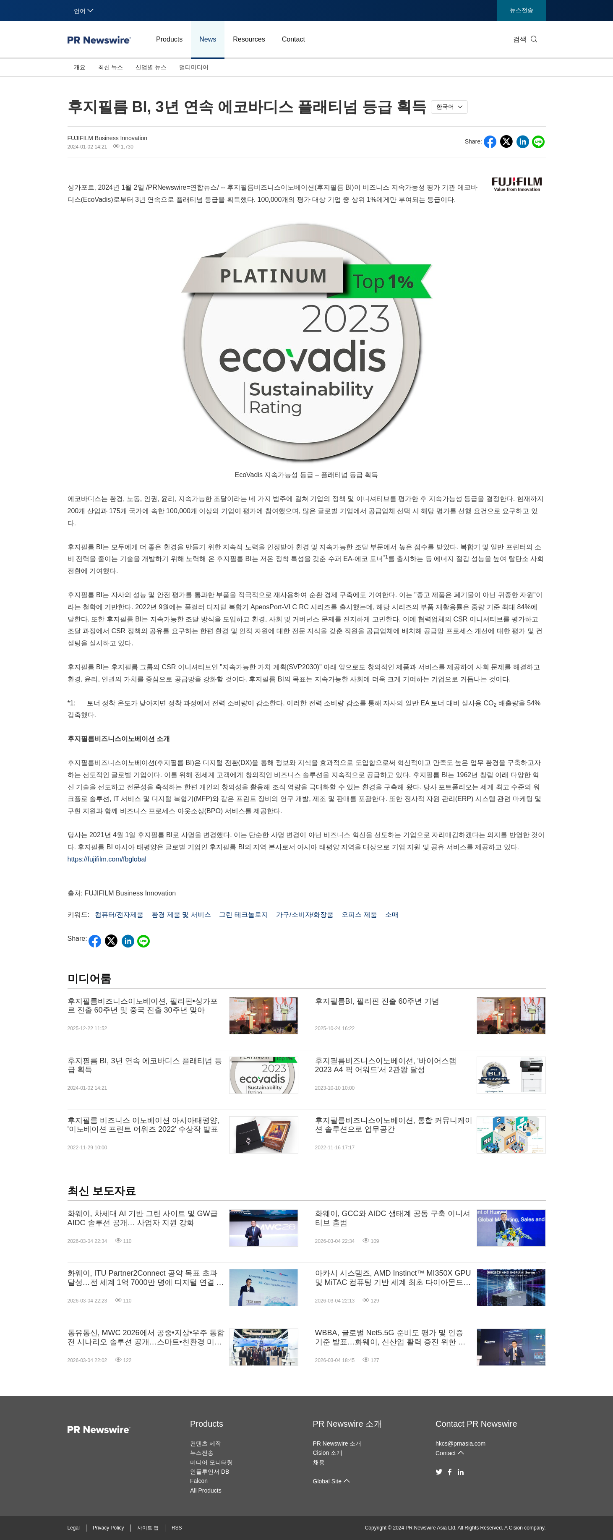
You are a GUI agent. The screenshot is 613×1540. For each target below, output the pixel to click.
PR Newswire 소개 (348, 1423)
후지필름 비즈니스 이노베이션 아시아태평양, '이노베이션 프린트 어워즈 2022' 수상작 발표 (143, 1125)
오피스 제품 (359, 914)
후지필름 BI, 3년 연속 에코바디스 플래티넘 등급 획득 (145, 1065)
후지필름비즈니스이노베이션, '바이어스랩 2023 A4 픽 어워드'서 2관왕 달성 (385, 1065)
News (207, 39)
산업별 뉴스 (151, 67)
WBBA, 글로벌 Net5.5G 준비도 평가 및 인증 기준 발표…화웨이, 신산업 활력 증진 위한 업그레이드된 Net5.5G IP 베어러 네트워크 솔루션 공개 (391, 1338)
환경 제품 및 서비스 (181, 914)
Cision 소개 (328, 1452)
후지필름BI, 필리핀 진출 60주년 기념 (377, 1001)
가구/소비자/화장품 (305, 914)
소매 (392, 914)
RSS (177, 1528)
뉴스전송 (521, 10)
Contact (293, 39)
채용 (319, 1462)
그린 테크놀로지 (243, 914)
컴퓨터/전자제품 (119, 914)
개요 (80, 67)
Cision (516, 1528)
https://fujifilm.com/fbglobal (107, 859)
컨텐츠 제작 (205, 1443)
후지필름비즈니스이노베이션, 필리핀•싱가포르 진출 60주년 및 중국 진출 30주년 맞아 (143, 1006)
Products (169, 39)
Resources (249, 39)
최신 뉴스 (110, 67)
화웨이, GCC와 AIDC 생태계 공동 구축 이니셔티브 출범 (392, 1218)
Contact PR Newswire (476, 1423)
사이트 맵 (148, 1528)
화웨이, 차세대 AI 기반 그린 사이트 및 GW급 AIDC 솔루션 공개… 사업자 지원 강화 (143, 1218)
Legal (74, 1528)
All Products (206, 1490)
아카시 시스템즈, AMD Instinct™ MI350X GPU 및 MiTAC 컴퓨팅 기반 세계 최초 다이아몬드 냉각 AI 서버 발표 (393, 1278)
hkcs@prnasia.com (460, 1443)
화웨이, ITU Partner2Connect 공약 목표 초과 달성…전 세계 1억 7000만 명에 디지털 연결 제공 (146, 1278)
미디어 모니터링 (211, 1462)
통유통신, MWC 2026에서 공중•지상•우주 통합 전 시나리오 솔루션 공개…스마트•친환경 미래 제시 (146, 1338)
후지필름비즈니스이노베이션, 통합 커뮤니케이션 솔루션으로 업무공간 (393, 1125)
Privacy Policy (108, 1528)
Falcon (199, 1480)
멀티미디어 (194, 67)
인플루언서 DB (209, 1471)
